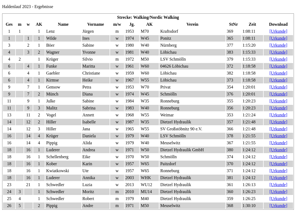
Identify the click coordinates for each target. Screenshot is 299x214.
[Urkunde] (278, 31)
